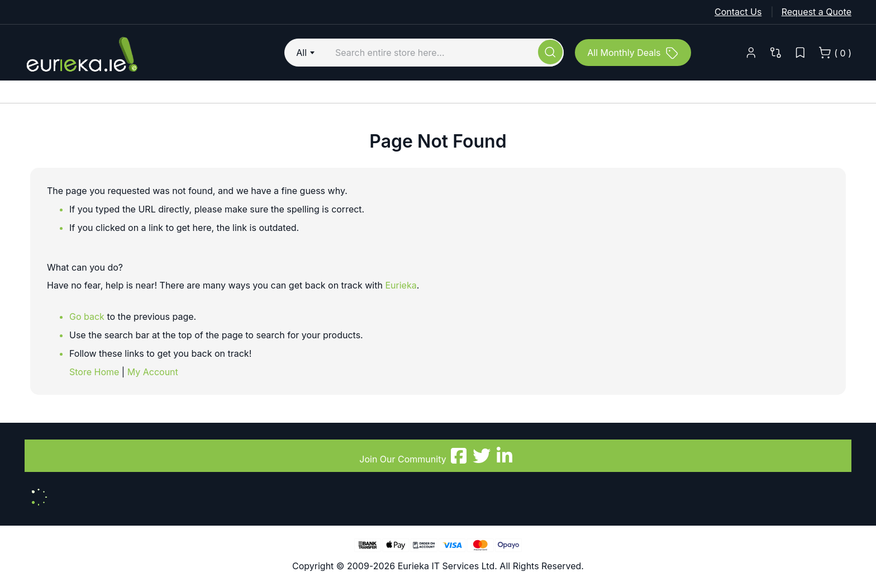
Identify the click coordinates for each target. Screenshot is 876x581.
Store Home (94, 371)
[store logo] (128, 52)
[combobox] (307, 52)
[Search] (550, 52)
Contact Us (738, 11)
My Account (152, 371)
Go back (86, 316)
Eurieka (400, 285)
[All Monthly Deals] (633, 52)
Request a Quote (816, 11)
